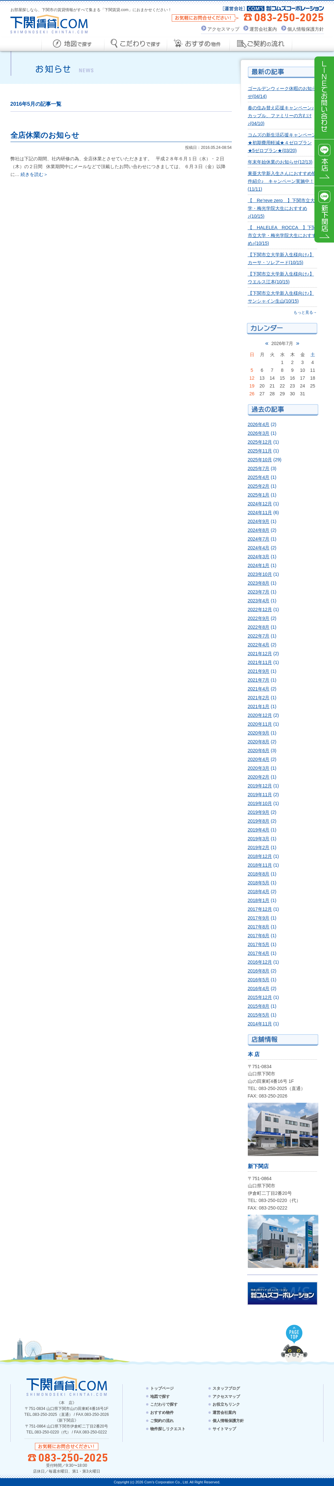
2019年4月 (259, 829)
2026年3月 (259, 433)
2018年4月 (259, 891)
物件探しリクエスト (167, 1429)
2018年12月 (260, 856)
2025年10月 (260, 459)
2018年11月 (260, 865)
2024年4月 (259, 547)
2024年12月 (260, 503)
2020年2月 (259, 777)
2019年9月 (259, 812)
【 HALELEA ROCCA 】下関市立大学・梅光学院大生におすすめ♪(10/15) (282, 235)
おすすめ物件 (162, 1412)
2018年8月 (259, 874)
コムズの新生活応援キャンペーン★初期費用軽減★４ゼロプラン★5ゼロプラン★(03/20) (282, 142)
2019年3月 (259, 838)
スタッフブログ (226, 1388)
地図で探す (160, 1396)
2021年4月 (259, 688)
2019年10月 (260, 803)
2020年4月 (259, 759)
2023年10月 (260, 574)
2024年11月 (260, 512)
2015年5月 (259, 1015)
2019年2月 (259, 847)
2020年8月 (259, 741)
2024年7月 (259, 539)
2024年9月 (259, 521)
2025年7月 (259, 468)
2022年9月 (259, 618)
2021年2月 (259, 697)
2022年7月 (259, 636)
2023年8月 (259, 583)
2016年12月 (260, 962)
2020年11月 (260, 724)
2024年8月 (259, 530)
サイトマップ (224, 1429)
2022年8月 (259, 627)
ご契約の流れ (162, 1420)
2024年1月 (259, 565)
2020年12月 (260, 715)
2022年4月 (259, 644)
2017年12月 (260, 909)
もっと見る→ (305, 312)
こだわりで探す (164, 1404)
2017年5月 (259, 944)
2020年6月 (259, 750)
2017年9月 (259, 918)
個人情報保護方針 (305, 29)
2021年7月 (259, 680)
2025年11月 (260, 450)
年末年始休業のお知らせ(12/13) (280, 162)
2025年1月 (259, 495)
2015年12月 (260, 997)
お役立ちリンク (226, 1404)
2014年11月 (260, 1023)
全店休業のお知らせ (44, 135)
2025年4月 (259, 477)
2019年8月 (259, 821)
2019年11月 (260, 794)
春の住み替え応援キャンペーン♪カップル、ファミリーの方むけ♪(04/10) (281, 115)
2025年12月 (260, 442)
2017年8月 (259, 926)
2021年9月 (259, 671)
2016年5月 (259, 979)
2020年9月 (259, 732)
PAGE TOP (294, 1334)
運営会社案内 (263, 29)
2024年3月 (259, 556)
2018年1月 (259, 900)
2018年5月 (259, 882)
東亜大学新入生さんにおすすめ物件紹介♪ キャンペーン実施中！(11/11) (282, 181)
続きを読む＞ (34, 174)
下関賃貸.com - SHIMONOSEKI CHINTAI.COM (66, 1386)
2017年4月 (259, 953)
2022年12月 (260, 609)
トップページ (162, 1388)
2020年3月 (259, 768)
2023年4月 (259, 600)
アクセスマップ (223, 29)
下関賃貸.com (49, 24)
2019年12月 (260, 785)
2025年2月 (259, 486)
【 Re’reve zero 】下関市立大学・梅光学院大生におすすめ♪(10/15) (281, 208)
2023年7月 (259, 591)
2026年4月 (259, 424)
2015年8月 (259, 1006)
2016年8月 (259, 970)
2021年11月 (260, 662)
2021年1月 (259, 706)
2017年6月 (259, 935)
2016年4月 (259, 988)
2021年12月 (260, 653)
